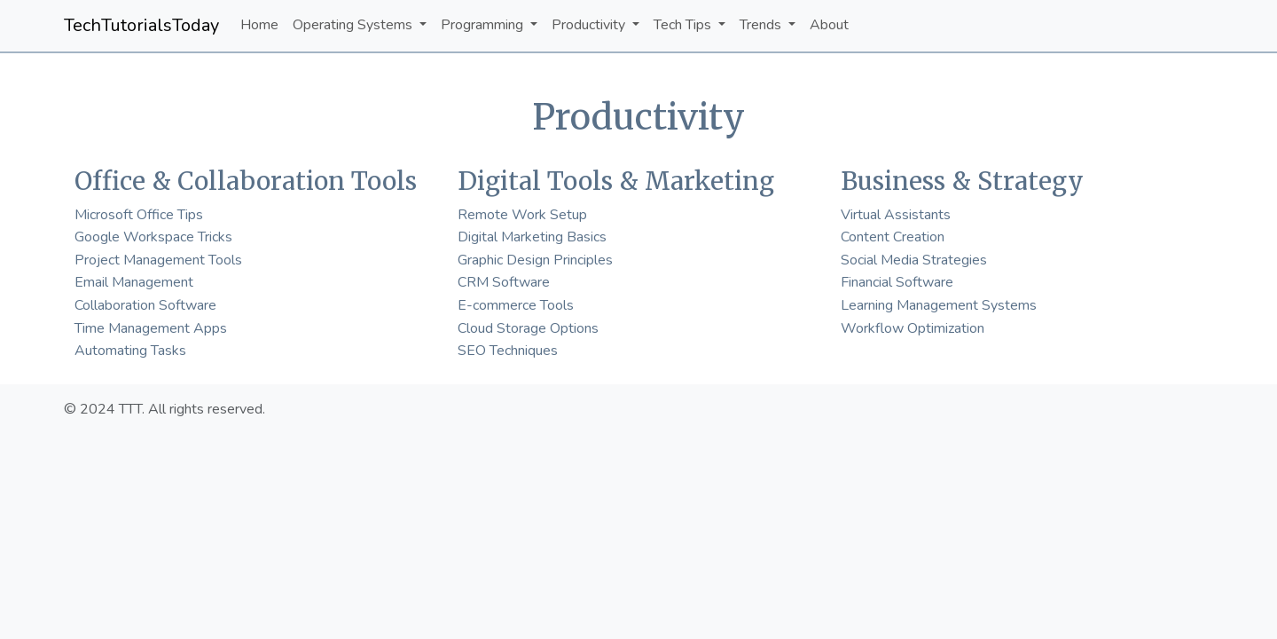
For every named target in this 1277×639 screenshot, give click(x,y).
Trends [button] (762, 25)
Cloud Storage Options (528, 328)
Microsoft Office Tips (138, 215)
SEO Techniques (508, 350)
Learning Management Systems (939, 305)
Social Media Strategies (914, 260)
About (829, 25)
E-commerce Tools (516, 305)
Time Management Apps (150, 328)
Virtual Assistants (896, 215)
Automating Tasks (130, 350)
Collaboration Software (145, 305)
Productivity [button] (590, 25)
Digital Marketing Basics (532, 237)
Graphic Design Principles (535, 260)
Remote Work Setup (522, 215)
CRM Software (504, 282)
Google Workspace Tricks (153, 237)
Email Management (133, 282)
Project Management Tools (158, 260)
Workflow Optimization (912, 328)
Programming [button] (484, 25)
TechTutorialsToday (141, 25)
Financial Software (897, 282)
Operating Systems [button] (354, 25)
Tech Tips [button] (684, 25)
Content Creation (892, 237)
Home (259, 25)
